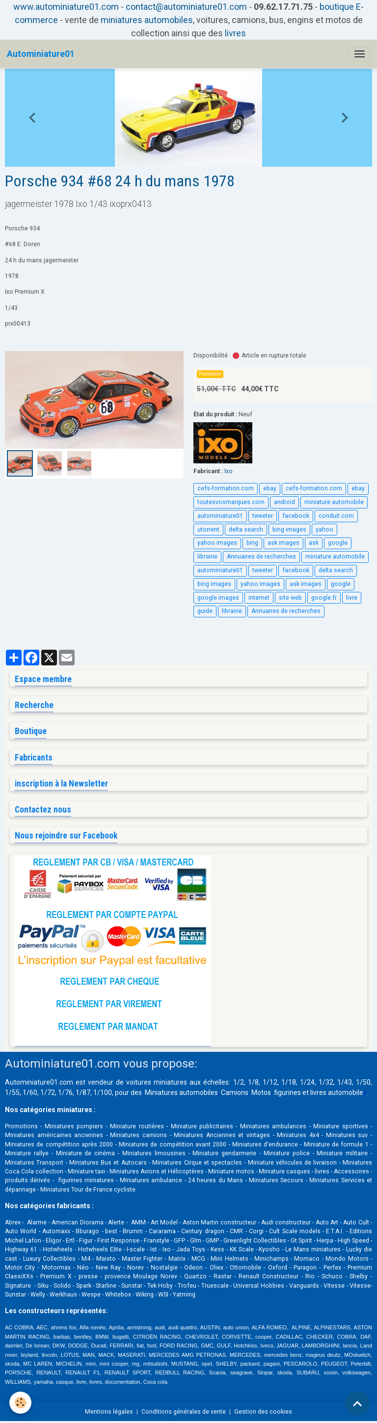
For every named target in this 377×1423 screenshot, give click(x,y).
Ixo (228, 471)
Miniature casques (284, 1171)
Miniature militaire (342, 1153)
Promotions (21, 1126)
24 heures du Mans (215, 1180)
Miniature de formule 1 (336, 1144)
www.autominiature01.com (66, 6)
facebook (295, 515)
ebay (269, 488)
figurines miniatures (85, 1180)
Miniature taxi (86, 1171)
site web (290, 597)
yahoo (324, 529)
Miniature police (287, 1153)
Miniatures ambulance (151, 1180)
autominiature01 (220, 515)
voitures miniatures (156, 1082)
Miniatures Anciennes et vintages (222, 1135)
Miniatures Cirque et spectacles (197, 1162)
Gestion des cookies (263, 1411)
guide (205, 611)
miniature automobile (334, 502)
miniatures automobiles (147, 20)
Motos (261, 1092)
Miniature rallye (27, 1153)
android (284, 502)
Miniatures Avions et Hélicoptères (156, 1171)
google (338, 542)
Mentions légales (109, 1411)
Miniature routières (136, 1126)
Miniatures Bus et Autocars (108, 1162)
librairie (207, 556)
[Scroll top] (357, 1403)
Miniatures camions (138, 1135)
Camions (234, 1092)
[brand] (41, 54)
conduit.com (336, 515)
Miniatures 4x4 (298, 1135)
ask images (283, 542)
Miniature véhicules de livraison (292, 1162)
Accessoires (351, 1171)
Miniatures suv (347, 1135)
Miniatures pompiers (74, 1126)
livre (351, 597)
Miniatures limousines (154, 1153)
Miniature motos (231, 1171)
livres (235, 33)
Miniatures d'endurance (265, 1144)
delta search (246, 529)
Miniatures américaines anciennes (54, 1135)
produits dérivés (27, 1180)
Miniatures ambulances (273, 1126)
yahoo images (217, 542)
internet (258, 597)
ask (314, 542)
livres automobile (336, 1092)
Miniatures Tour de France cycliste (87, 1189)
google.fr (324, 597)
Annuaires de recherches (261, 556)
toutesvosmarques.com (231, 502)
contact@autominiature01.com (186, 6)
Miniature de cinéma (85, 1153)
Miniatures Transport (34, 1162)
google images (218, 597)
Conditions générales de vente (183, 1411)
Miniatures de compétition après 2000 (59, 1144)
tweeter (262, 515)
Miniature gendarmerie (224, 1153)
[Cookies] (21, 1403)
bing (252, 542)
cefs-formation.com (225, 488)
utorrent (208, 529)
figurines (287, 1092)
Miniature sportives (340, 1126)
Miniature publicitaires (202, 1126)
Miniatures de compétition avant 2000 (174, 1144)
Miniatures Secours (276, 1180)
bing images (289, 529)
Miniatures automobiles (181, 1092)
